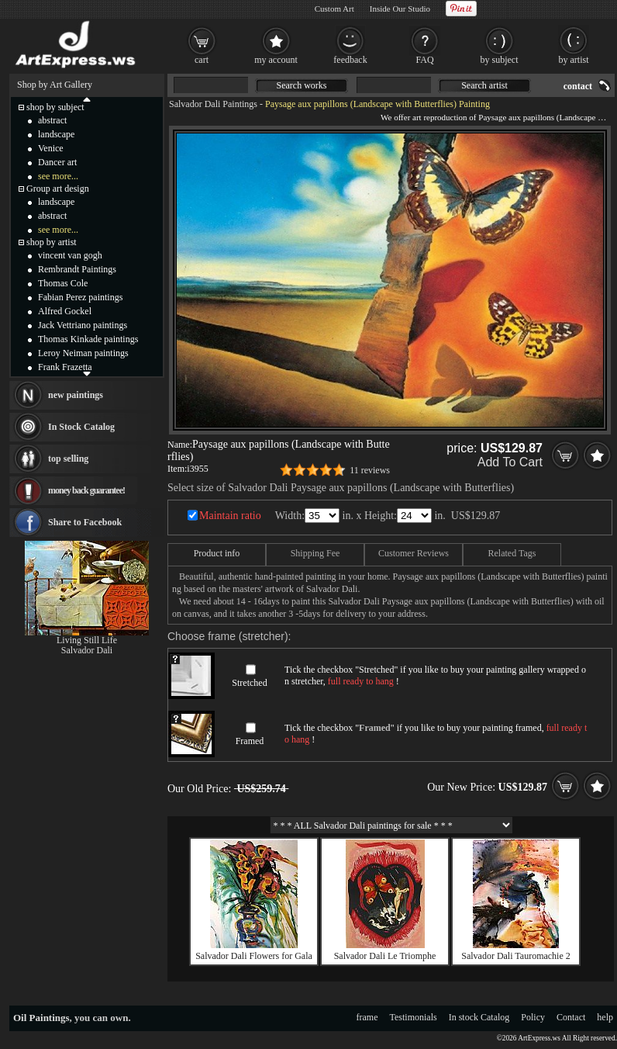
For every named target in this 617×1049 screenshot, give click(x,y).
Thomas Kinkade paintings (88, 339)
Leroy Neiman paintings (83, 353)
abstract (52, 120)
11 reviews (370, 470)
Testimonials (413, 1017)
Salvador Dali (86, 650)
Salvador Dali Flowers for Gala (253, 955)
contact (578, 86)
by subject (500, 59)
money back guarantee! (86, 490)
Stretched (249, 682)
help (605, 1017)
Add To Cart (510, 462)
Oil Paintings (41, 1017)
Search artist (484, 85)
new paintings (75, 394)
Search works (302, 85)
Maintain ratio (230, 515)
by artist (574, 59)
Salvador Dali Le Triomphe (385, 955)
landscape (56, 134)
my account (276, 59)
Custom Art (334, 8)
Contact (571, 1017)
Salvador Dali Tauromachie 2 (515, 955)
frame (367, 1017)
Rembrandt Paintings (77, 269)
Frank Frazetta (65, 367)
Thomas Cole (63, 283)
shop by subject (55, 107)
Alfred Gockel (64, 311)
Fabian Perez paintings (80, 297)
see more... (58, 176)
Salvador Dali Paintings (213, 104)
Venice (51, 148)
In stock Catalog (479, 1017)
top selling (68, 458)
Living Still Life (87, 640)
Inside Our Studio (400, 8)
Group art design (57, 188)
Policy (533, 1017)
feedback (350, 59)
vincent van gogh (70, 255)
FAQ (424, 59)
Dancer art (57, 162)
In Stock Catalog (81, 426)
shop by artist (51, 242)
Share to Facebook (85, 522)
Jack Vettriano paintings (82, 325)
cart (202, 59)
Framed (250, 741)
